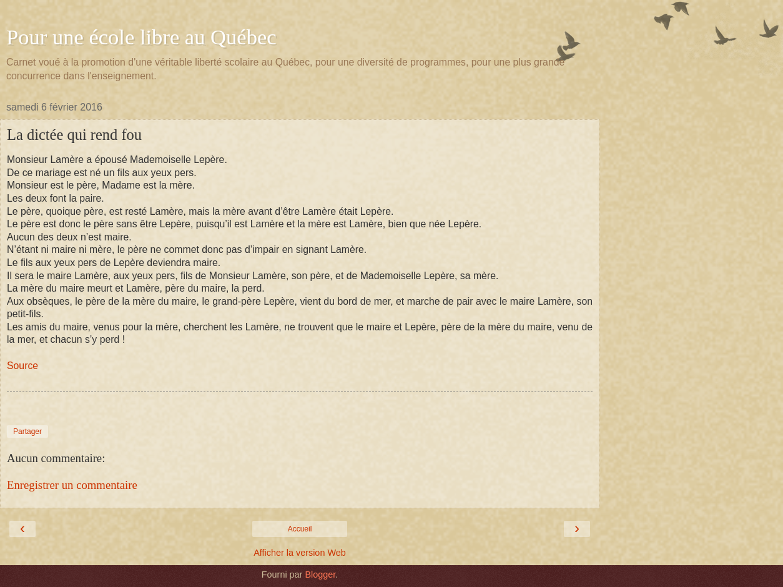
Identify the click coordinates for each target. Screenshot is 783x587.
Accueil (300, 529)
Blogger (320, 575)
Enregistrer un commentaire (72, 484)
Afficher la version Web (299, 553)
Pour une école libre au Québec (141, 37)
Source (22, 365)
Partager (27, 431)
